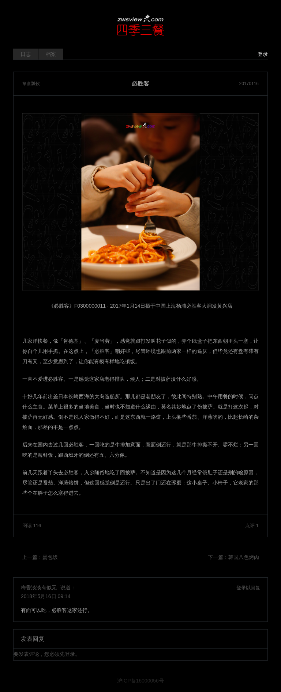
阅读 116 (31, 525)
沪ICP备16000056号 (140, 681)
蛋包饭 (50, 557)
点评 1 (252, 525)
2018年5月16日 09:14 (45, 596)
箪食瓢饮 (31, 83)
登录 (263, 54)
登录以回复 (248, 587)
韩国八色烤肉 (243, 557)
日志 (25, 54)
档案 (51, 54)
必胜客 (140, 84)
